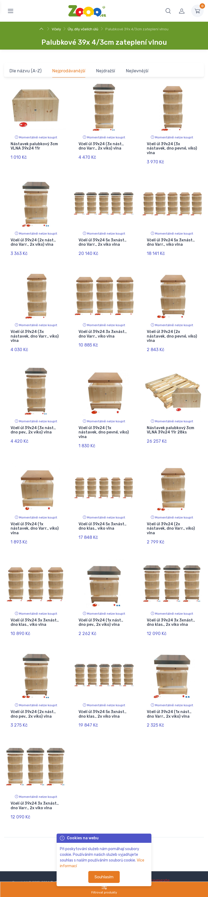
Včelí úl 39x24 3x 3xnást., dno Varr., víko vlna (103, 329)
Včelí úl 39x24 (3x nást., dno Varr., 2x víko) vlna (101, 146)
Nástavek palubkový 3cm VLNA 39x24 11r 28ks (170, 423)
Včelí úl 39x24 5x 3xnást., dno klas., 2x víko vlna (102, 700)
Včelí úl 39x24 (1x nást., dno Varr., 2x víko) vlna (169, 700)
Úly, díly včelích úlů (83, 29)
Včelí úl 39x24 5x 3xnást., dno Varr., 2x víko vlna (102, 240)
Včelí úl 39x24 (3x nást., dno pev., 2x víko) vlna (33, 423)
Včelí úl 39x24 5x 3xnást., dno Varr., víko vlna (171, 240)
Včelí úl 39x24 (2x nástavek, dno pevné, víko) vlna (172, 332)
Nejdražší (105, 70)
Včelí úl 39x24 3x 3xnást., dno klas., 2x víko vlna (171, 611)
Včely (56, 29)
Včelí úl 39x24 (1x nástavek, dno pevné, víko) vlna (104, 426)
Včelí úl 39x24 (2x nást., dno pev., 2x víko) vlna (33, 700)
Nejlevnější (137, 70)
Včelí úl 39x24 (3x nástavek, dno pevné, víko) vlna (172, 149)
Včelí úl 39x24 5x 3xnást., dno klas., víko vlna (102, 517)
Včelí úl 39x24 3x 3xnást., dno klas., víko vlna (35, 611)
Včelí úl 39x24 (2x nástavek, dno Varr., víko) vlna (171, 519)
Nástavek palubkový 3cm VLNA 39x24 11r (34, 146)
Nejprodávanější (68, 70)
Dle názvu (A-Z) (25, 70)
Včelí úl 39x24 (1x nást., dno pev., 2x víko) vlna (101, 611)
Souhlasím (104, 877)
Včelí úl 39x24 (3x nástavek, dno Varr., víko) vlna (35, 332)
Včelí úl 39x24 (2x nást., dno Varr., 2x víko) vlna (33, 240)
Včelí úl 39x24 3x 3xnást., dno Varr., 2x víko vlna (35, 790)
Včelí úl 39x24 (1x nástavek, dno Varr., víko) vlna (35, 519)
